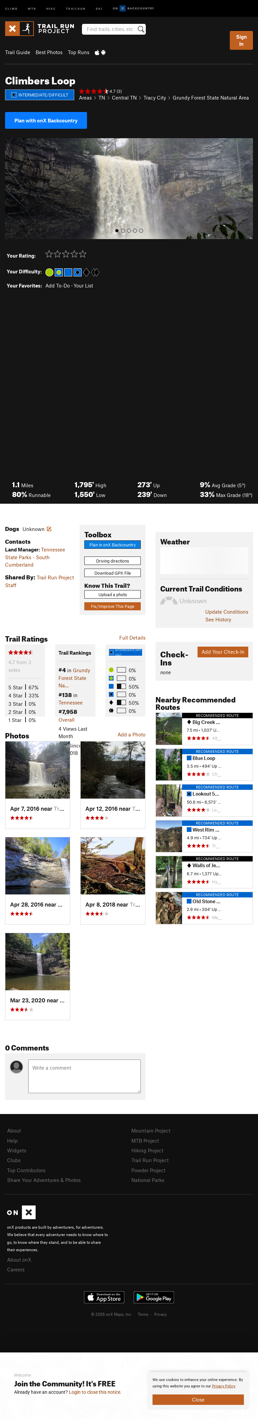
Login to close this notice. (95, 1392)
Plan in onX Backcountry (112, 544)
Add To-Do (57, 285)
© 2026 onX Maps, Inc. (111, 1314)
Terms (143, 1314)
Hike (51, 8)
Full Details (132, 638)
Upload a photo (112, 594)
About (14, 1130)
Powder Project (148, 1170)
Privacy (160, 1314)
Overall (66, 720)
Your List (83, 285)
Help (12, 1141)
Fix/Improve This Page (112, 606)
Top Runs (78, 52)
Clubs (13, 1160)
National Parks (147, 1180)
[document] (198, 1391)
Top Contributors (26, 1170)
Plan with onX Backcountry (46, 120)
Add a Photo (131, 734)
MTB (32, 8)
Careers (16, 1269)
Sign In (241, 40)
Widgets (16, 1150)
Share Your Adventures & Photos (44, 1180)
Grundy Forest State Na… (74, 677)
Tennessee (70, 702)
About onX (19, 1260)
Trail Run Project (150, 1160)
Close (198, 1399)
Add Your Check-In (223, 652)
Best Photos (49, 52)
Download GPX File (112, 573)
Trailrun (76, 8)
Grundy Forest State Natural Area (211, 97)
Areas (85, 97)
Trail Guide (17, 52)
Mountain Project (150, 1130)
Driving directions (112, 561)
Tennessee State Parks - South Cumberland (35, 557)
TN (101, 97)
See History (218, 619)
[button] (11, 188)
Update (226, 612)
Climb (11, 8)
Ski (99, 8)
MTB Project (145, 1141)
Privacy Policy (223, 1386)
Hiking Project (147, 1150)
